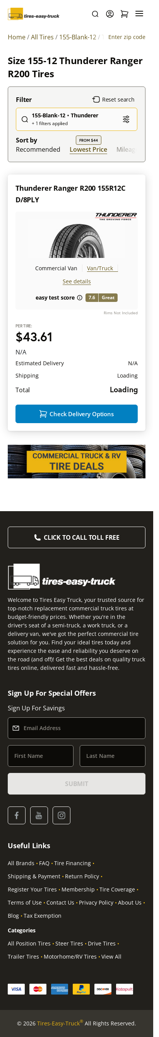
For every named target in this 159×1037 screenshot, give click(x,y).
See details (77, 281)
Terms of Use (25, 902)
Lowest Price (88, 149)
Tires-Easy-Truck (60, 1023)
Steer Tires (69, 943)
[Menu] (139, 14)
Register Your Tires (32, 889)
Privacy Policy (96, 902)
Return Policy (82, 876)
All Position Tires (29, 943)
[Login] (110, 14)
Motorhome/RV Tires (70, 956)
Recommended (38, 149)
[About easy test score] (79, 297)
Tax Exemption (43, 915)
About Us (130, 902)
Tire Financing (72, 863)
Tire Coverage (117, 889)
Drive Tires (102, 943)
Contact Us (60, 902)
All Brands (21, 863)
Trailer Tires (23, 956)
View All (111, 956)
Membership (78, 889)
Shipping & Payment (34, 876)
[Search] (95, 14)
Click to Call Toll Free (82, 537)
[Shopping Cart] (124, 14)
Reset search (113, 99)
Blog (13, 915)
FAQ (44, 863)
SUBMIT (76, 783)
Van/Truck (100, 268)
